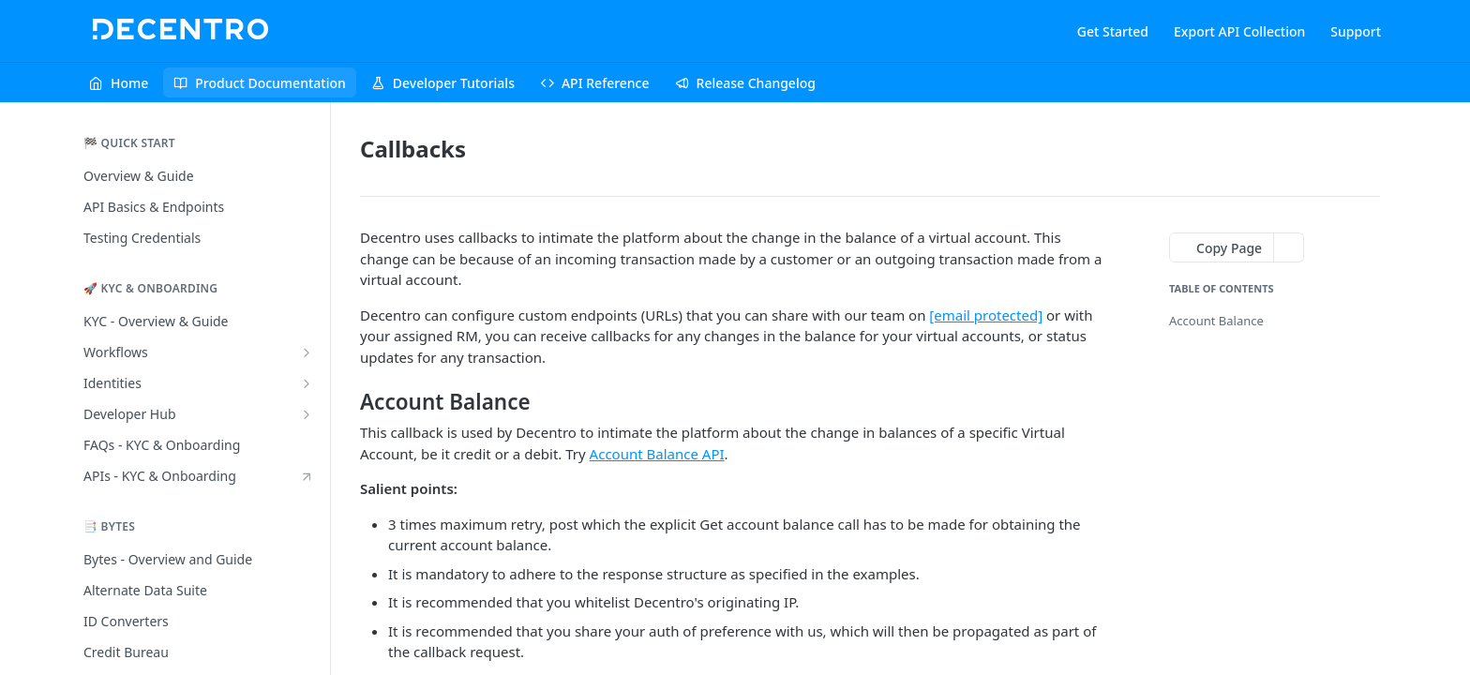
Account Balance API (657, 453)
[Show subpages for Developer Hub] (306, 414)
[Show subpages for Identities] (306, 383)
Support (1355, 31)
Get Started (1112, 31)
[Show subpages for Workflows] (306, 352)
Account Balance (1216, 320)
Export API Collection (1239, 31)
